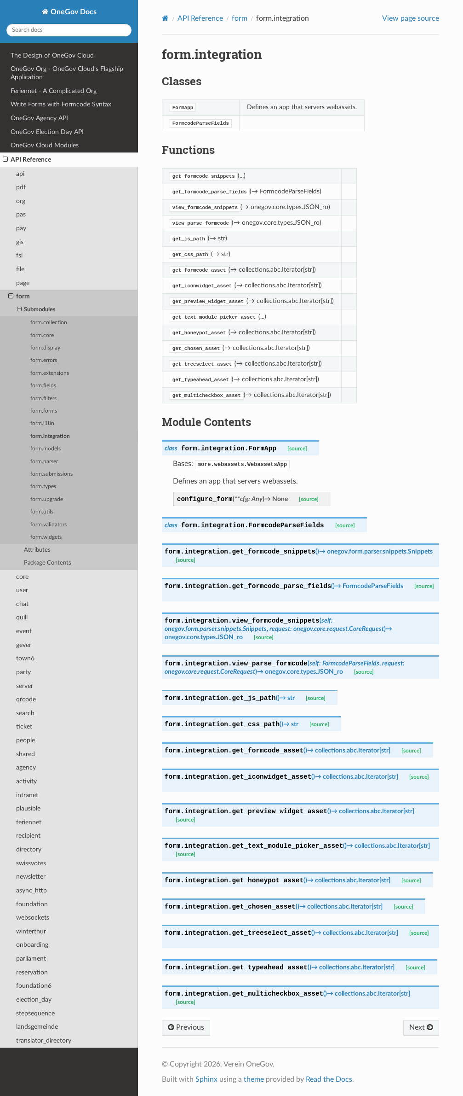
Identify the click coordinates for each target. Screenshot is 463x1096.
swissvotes (31, 863)
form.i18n (42, 423)
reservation (32, 972)
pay (21, 228)
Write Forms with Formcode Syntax (61, 104)
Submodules (36, 310)
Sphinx (206, 1079)
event (24, 631)
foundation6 (33, 985)
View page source (410, 18)
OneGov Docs (73, 12)
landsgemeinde (37, 1026)
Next (421, 1027)
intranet (27, 795)
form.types (43, 486)
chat (22, 603)
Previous (186, 1027)
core (22, 576)
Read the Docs (329, 1079)
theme (254, 1079)
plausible (28, 808)
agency (26, 767)
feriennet (28, 822)
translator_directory (43, 1040)
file (20, 269)
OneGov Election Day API (47, 131)
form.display (45, 347)
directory (28, 849)
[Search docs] (69, 30)
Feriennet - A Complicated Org (54, 90)
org (20, 201)
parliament (31, 958)
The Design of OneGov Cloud (52, 55)
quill (22, 617)
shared (25, 754)
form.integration (50, 436)
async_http (31, 890)
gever (23, 644)
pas (21, 214)
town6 (25, 658)
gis (19, 242)
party (23, 672)
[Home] (165, 18)
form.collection (48, 322)
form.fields (43, 385)
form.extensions (49, 373)
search (25, 713)
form (19, 296)
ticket (24, 726)
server (24, 685)
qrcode (26, 699)
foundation (32, 904)
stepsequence (35, 1013)
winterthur (31, 931)
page (22, 283)
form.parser (44, 461)
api (20, 173)
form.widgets (46, 537)
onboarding (32, 944)
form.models (45, 448)
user (22, 590)
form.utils (41, 511)
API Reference (27, 160)
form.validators (48, 524)
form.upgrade (46, 499)
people (25, 740)
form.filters (43, 398)
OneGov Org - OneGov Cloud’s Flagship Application (67, 73)
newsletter (31, 876)
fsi (19, 255)
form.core (42, 335)
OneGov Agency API (39, 118)
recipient (28, 835)
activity (26, 781)
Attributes (37, 550)
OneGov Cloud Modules (45, 145)
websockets (32, 917)
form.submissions (51, 474)
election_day (33, 999)
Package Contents (47, 563)
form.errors (43, 360)
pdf (21, 187)
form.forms (43, 411)
